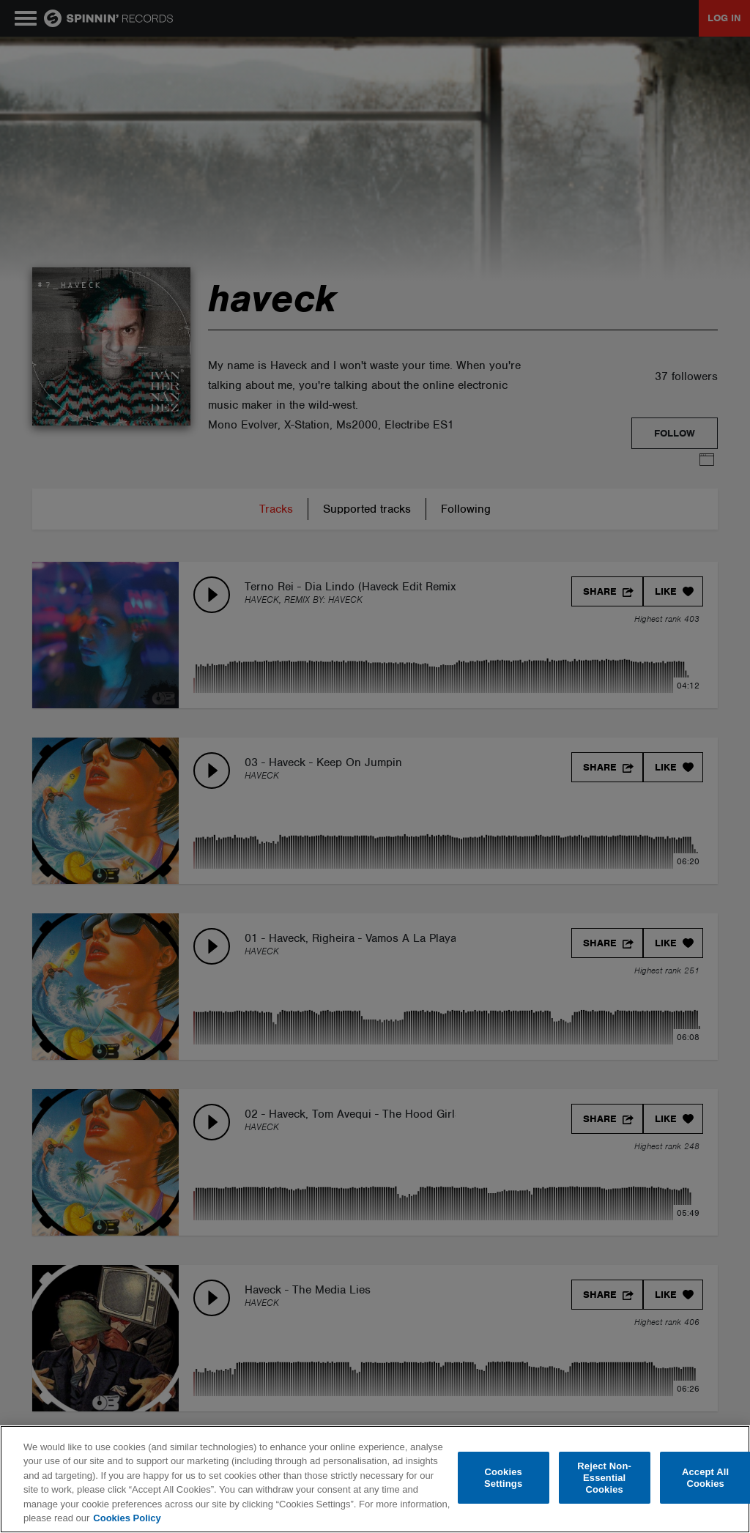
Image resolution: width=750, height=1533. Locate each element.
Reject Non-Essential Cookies (604, 1478)
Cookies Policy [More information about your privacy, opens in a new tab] (126, 1517)
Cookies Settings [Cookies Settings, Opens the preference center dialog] (503, 1477)
